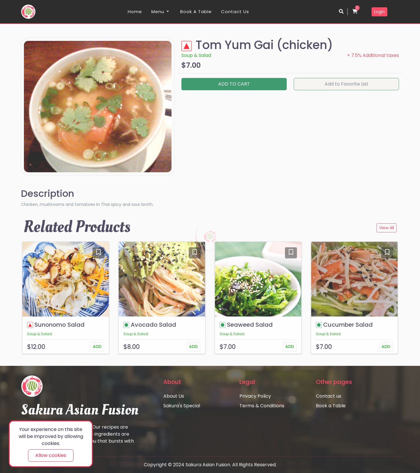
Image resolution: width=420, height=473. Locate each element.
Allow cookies (50, 455)
